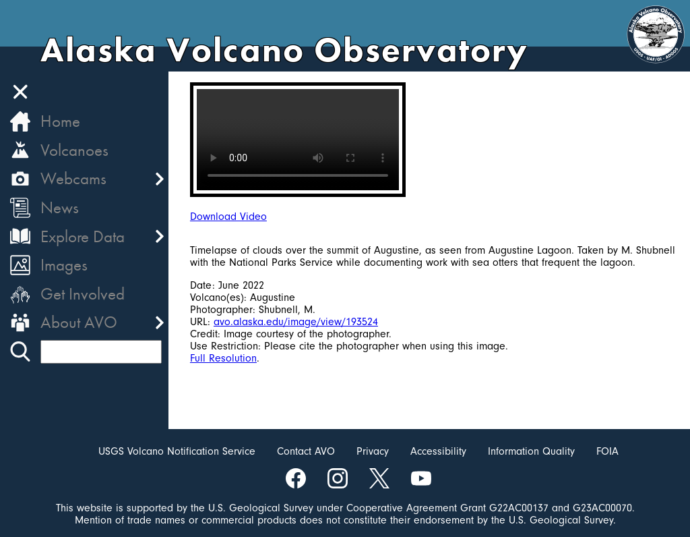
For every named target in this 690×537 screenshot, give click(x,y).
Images (64, 265)
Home (60, 121)
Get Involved (82, 294)
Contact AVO (306, 451)
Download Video (228, 216)
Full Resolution (223, 358)
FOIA (607, 451)
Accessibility (438, 451)
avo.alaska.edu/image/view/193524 (296, 322)
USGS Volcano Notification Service (176, 451)
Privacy (372, 451)
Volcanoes (74, 150)
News (59, 207)
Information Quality (531, 451)
